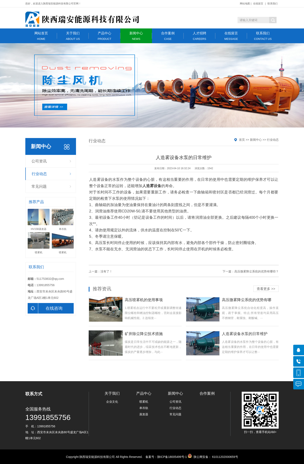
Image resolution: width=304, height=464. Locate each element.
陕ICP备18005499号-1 (172, 457)
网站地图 (245, 3)
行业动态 (39, 174)
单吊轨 (143, 407)
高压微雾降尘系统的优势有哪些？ (256, 271)
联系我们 (272, 3)
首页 (242, 139)
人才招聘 (199, 35)
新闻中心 (136, 35)
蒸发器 (143, 414)
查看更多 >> (266, 289)
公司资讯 (39, 161)
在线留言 (258, 3)
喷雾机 (143, 401)
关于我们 (73, 35)
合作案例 (168, 35)
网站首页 (41, 35)
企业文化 (112, 401)
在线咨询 (45, 308)
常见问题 (39, 186)
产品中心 (104, 35)
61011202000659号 (224, 457)
